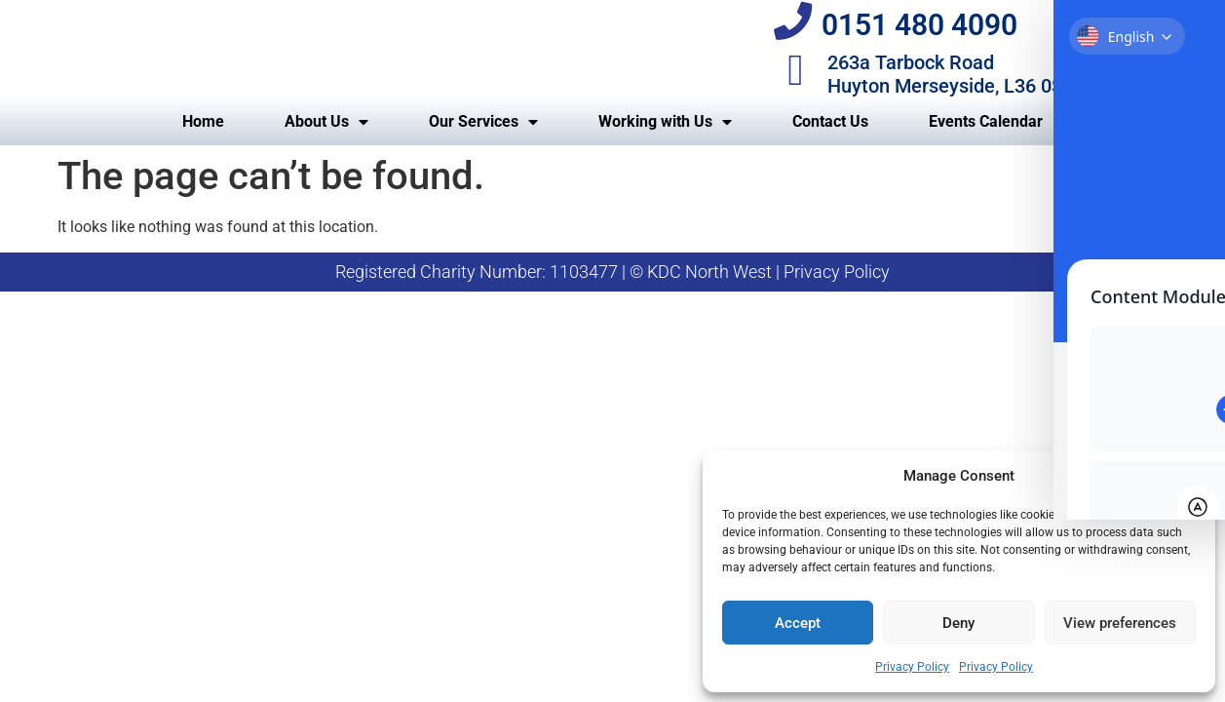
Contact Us (830, 144)
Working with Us (665, 144)
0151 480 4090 (925, 37)
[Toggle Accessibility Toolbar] (1180, 47)
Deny (958, 623)
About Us (326, 144)
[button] (1186, 476)
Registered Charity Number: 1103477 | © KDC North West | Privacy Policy (612, 294)
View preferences (1119, 623)
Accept (798, 623)
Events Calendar (986, 144)
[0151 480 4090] (796, 34)
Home (203, 144)
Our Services (483, 144)
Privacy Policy (912, 667)
